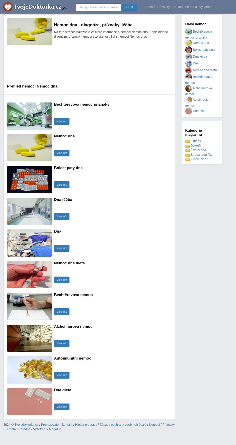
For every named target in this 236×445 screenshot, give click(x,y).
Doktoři (193, 145)
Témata (177, 7)
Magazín (55, 429)
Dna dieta (196, 111)
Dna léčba (196, 56)
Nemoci (149, 7)
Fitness (193, 141)
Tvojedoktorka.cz (26, 424)
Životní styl (195, 150)
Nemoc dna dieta (201, 70)
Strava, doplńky (198, 154)
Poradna (191, 7)
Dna (192, 63)
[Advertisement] (89, 62)
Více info (62, 121)
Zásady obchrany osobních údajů (123, 424)
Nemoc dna (197, 43)
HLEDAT (129, 7)
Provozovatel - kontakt (57, 424)
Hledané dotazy (86, 424)
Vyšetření (205, 7)
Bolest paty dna (200, 49)
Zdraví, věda (196, 159)
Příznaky (163, 7)
